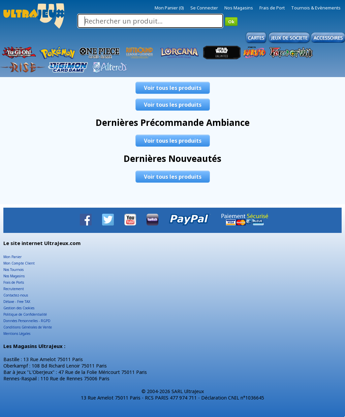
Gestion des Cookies (18, 308)
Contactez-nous (15, 295)
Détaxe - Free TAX (16, 301)
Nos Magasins (238, 8)
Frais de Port (272, 8)
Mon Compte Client (19, 263)
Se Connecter (204, 8)
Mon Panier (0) (169, 8)
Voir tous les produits (172, 88)
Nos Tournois (13, 269)
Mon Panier (12, 256)
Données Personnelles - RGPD (27, 320)
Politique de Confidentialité (25, 314)
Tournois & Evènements (316, 8)
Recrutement (13, 288)
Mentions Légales (16, 333)
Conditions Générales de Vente (27, 327)
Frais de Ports (13, 282)
